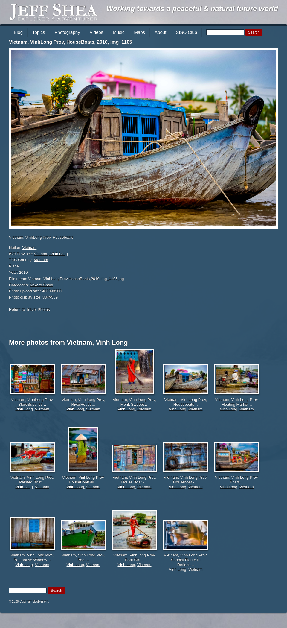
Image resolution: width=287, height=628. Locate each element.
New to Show (41, 285)
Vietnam (29, 247)
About (160, 32)
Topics (38, 32)
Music (118, 32)
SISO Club (186, 32)
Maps (139, 32)
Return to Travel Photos (29, 309)
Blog (18, 32)
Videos (96, 32)
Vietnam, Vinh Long (51, 254)
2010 (23, 272)
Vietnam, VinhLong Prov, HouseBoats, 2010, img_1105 (70, 42)
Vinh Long (24, 409)
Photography (67, 32)
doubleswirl (40, 601)
